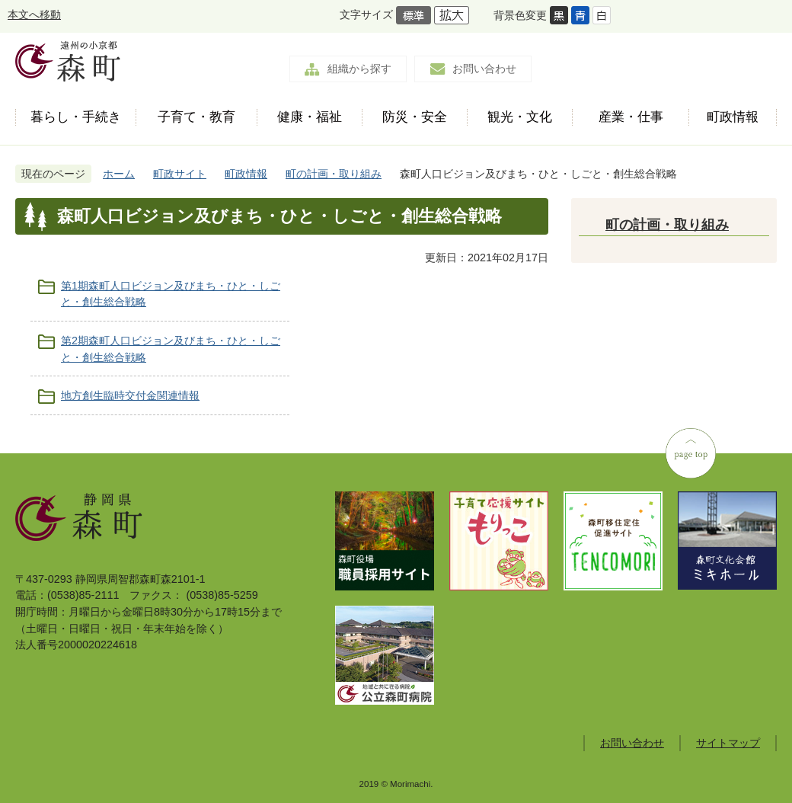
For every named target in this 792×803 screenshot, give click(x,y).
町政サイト (179, 174)
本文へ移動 (34, 14)
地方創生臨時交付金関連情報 (130, 395)
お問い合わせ (484, 68)
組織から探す (359, 68)
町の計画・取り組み (334, 174)
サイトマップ (728, 743)
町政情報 (246, 174)
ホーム (119, 174)
